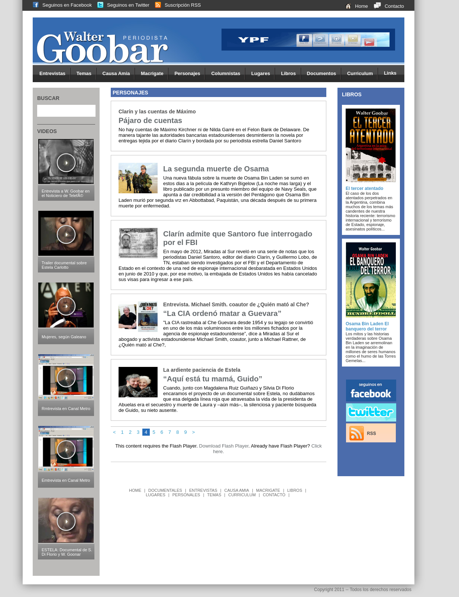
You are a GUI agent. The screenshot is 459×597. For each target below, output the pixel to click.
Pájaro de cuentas (150, 120)
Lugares (263, 74)
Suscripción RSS (175, 5)
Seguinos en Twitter (120, 5)
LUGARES (155, 495)
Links (390, 73)
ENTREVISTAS (203, 490)
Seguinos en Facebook (59, 5)
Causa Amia (119, 74)
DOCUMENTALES (165, 490)
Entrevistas (55, 74)
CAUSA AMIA (236, 490)
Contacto (386, 6)
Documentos (324, 74)
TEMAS (214, 495)
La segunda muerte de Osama (216, 169)
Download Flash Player (224, 446)
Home (354, 6)
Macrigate (154, 74)
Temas (87, 74)
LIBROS (294, 490)
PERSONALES (186, 495)
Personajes (189, 74)
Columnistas (228, 74)
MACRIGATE (268, 490)
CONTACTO (274, 495)
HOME (135, 490)
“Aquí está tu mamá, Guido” (212, 379)
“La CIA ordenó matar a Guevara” (222, 313)
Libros (291, 74)
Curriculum (362, 74)
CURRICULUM (242, 495)
